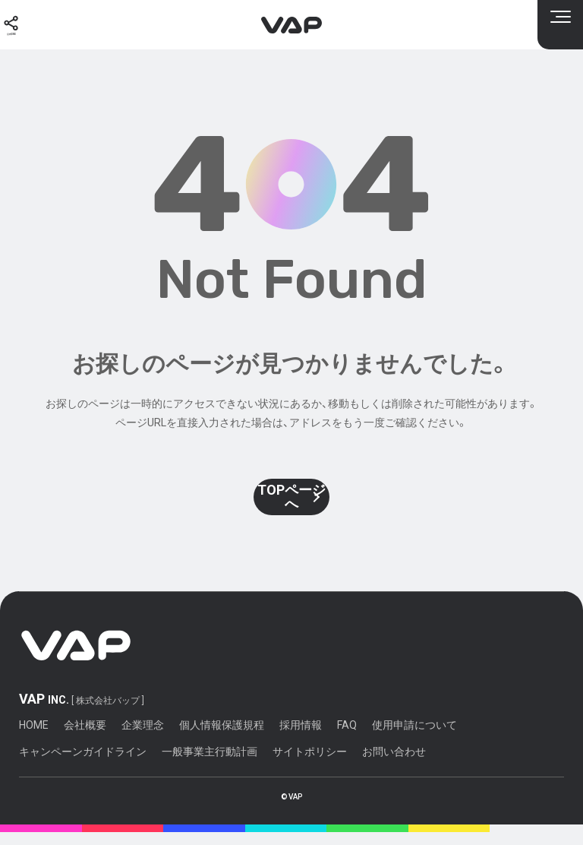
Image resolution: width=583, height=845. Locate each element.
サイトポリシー (310, 764)
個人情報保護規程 (221, 739)
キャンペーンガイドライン (83, 764)
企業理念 (142, 739)
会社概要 (85, 739)
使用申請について (414, 739)
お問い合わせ (394, 764)
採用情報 (300, 739)
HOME (34, 739)
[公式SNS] (23, 24)
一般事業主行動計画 (209, 764)
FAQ (347, 739)
